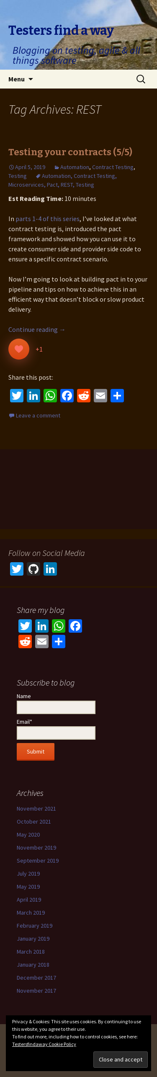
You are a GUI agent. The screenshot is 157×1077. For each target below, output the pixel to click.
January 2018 (33, 964)
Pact (52, 184)
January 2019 (33, 938)
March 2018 (31, 951)
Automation (74, 167)
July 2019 (28, 873)
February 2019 (34, 925)
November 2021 (36, 808)
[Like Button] (18, 349)
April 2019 (29, 899)
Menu (16, 79)
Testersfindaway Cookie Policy (44, 1044)
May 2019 (28, 886)
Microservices (26, 184)
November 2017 (36, 990)
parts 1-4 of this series (47, 218)
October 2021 (34, 821)
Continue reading (37, 329)
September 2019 (38, 860)
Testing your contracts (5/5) (70, 152)
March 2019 (31, 912)
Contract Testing (113, 167)
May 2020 (28, 834)
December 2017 (36, 977)
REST (67, 184)
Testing (17, 176)
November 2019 (36, 847)
